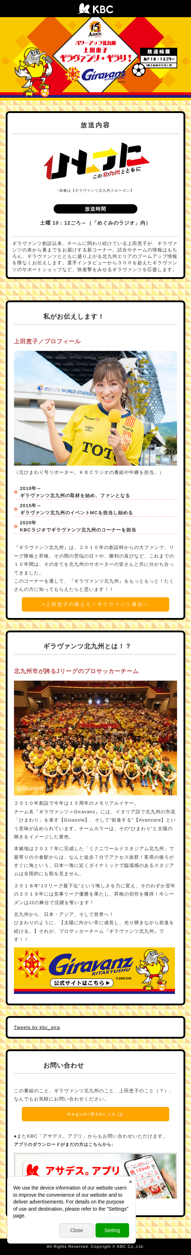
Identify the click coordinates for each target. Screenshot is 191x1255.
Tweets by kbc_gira (37, 1027)
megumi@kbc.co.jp (95, 1114)
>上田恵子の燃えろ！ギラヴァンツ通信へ (95, 604)
